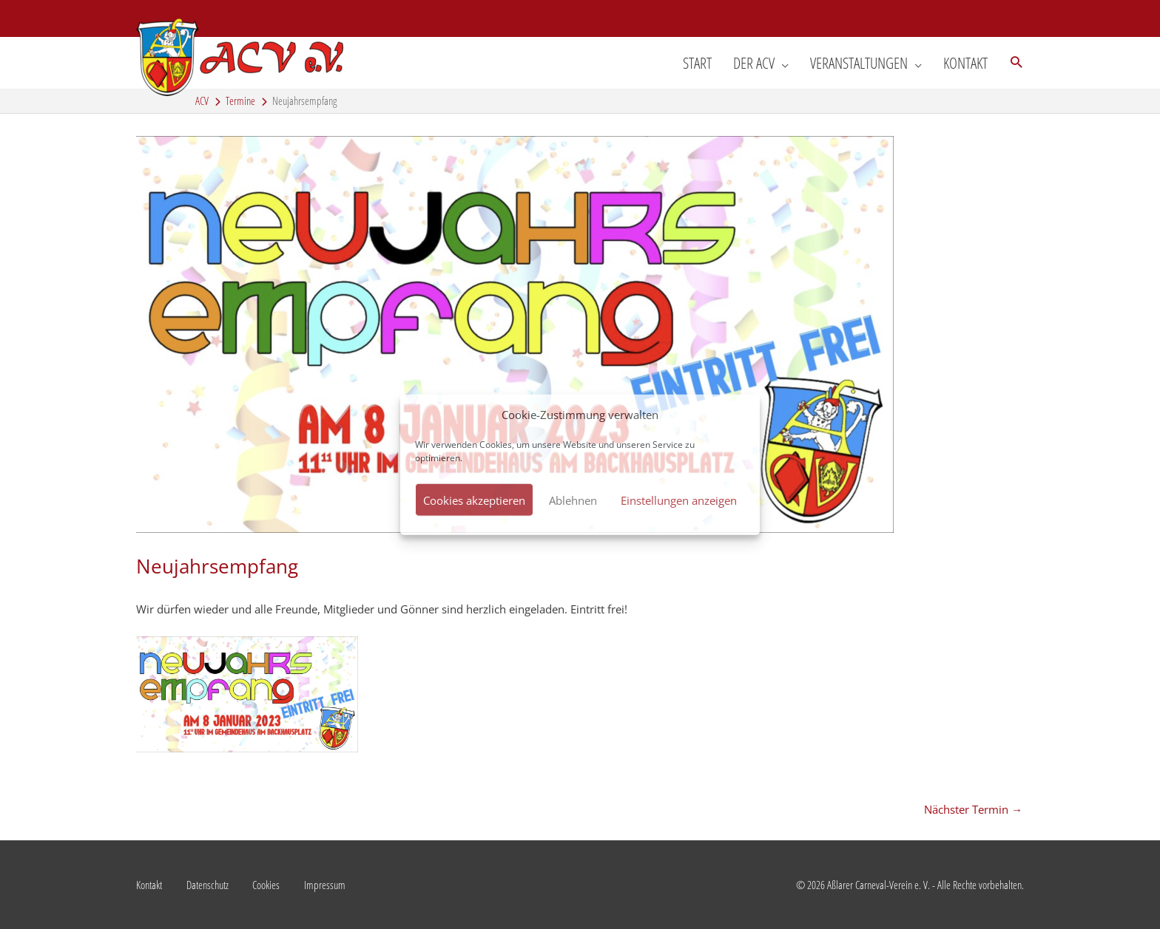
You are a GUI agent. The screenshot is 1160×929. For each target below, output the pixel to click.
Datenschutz (207, 884)
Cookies (266, 884)
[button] (1016, 62)
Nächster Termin (973, 809)
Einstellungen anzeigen (679, 499)
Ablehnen (573, 499)
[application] (782, 63)
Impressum (324, 884)
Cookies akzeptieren (474, 499)
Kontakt (149, 884)
